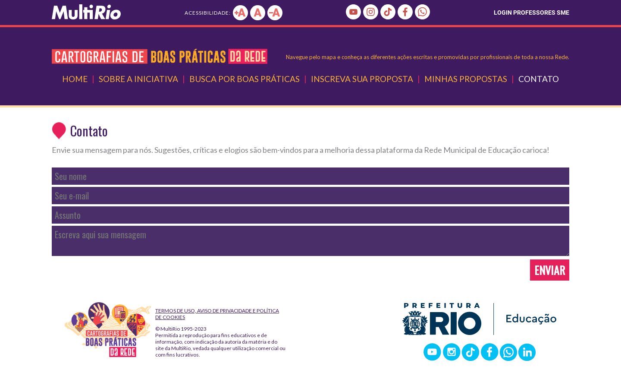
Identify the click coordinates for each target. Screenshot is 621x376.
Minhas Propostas (465, 79)
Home (75, 79)
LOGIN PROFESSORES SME (531, 12)
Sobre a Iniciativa (138, 79)
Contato (538, 79)
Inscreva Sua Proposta (362, 79)
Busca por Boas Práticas (244, 79)
